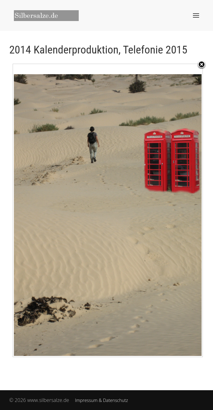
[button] (196, 15)
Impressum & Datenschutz (101, 400)
